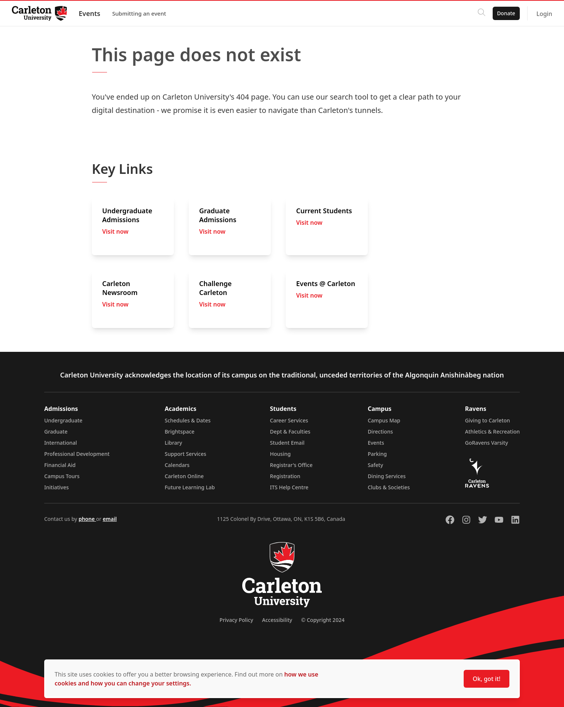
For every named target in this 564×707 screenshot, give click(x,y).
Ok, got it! (486, 679)
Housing (280, 453)
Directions (380, 431)
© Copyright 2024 (322, 619)
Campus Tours (62, 476)
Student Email (287, 442)
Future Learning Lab (190, 487)
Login (544, 14)
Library (173, 442)
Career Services (289, 420)
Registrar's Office (291, 464)
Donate (506, 13)
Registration (285, 476)
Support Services (185, 453)
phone (87, 518)
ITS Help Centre (289, 487)
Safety (375, 464)
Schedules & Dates (188, 420)
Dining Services (387, 476)
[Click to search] (481, 13)
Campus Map (384, 420)
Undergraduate (63, 420)
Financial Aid (59, 464)
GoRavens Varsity (486, 442)
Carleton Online (184, 476)
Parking (377, 453)
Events (89, 13)
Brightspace (179, 431)
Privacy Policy (236, 619)
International (60, 442)
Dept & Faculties (290, 431)
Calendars (177, 464)
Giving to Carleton (487, 420)
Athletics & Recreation (492, 431)
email (110, 518)
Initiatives (56, 487)
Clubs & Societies (389, 487)
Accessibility (277, 619)
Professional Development (77, 453)
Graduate (56, 431)
